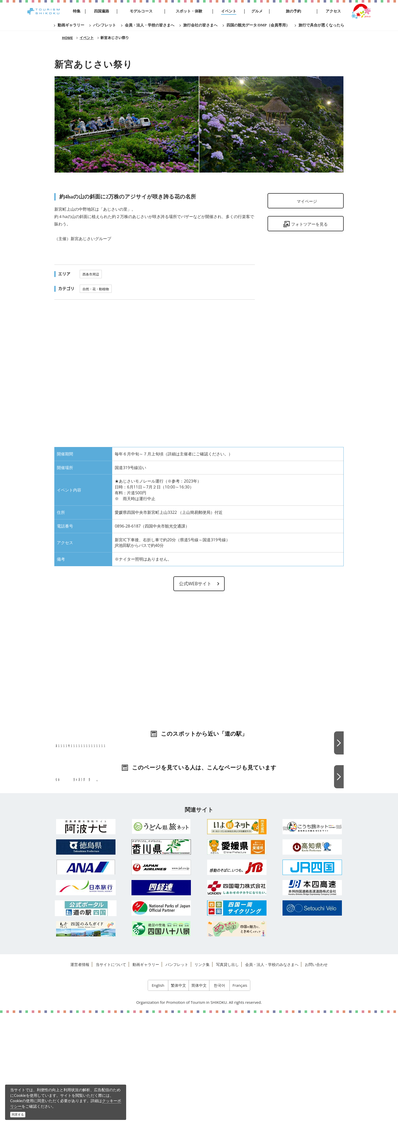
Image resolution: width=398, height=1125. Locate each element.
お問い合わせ (316, 1076)
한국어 (219, 1097)
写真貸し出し (227, 1076)
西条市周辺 (90, 274)
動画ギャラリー (145, 1076)
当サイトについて (111, 1076)
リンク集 (202, 1076)
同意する (18, 1114)
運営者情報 (79, 1076)
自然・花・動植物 (95, 289)
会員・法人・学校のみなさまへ (271, 1076)
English (158, 1097)
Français (240, 1097)
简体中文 (199, 1097)
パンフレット (176, 1076)
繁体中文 (178, 1097)
